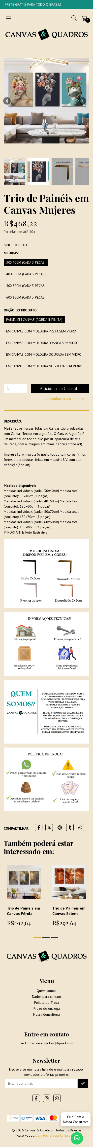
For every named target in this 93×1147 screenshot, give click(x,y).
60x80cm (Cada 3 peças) (26, 297)
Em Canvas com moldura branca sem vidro (42, 343)
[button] (7, 100)
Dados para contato (46, 996)
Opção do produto (20, 310)
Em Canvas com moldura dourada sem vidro (44, 354)
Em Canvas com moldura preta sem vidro (41, 331)
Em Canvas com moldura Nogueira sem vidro (44, 366)
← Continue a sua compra (64, 399)
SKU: (7, 245)
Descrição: (13, 421)
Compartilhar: (16, 828)
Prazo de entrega (46, 1008)
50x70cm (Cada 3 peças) (26, 285)
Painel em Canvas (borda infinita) (34, 319)
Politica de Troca (46, 1002)
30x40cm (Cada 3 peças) (26, 262)
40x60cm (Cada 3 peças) (26, 274)
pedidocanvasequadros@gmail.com (46, 1043)
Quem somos (46, 990)
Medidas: (11, 253)
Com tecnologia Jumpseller (55, 1135)
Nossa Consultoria (46, 1014)
